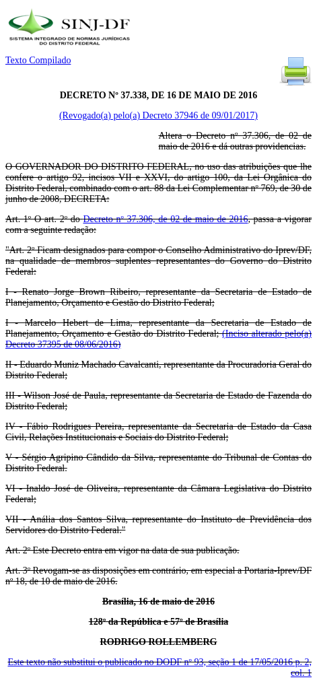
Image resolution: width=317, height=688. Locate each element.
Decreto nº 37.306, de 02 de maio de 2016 (165, 219)
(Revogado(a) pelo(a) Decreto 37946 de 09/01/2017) (158, 115)
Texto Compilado (38, 60)
